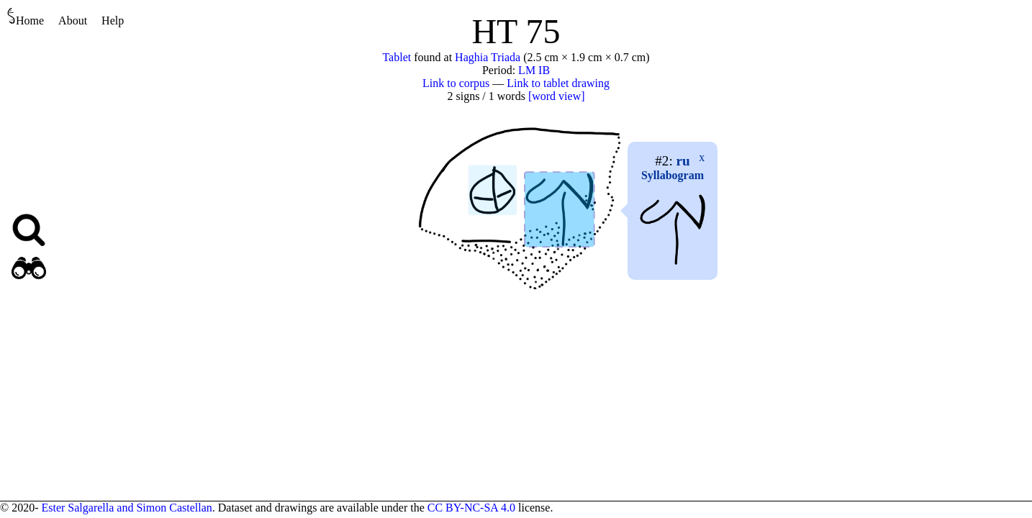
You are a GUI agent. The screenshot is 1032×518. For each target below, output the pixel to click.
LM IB (534, 70)
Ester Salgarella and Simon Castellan (126, 507)
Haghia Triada (487, 57)
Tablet (396, 57)
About (72, 20)
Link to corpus (455, 83)
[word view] (556, 96)
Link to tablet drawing (558, 83)
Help (112, 20)
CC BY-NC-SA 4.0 (471, 507)
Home (25, 17)
